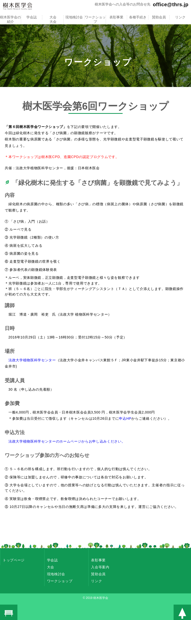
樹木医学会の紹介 (10, 19)
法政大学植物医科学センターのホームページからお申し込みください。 (66, 441)
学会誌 (31, 17)
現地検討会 (74, 17)
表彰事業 (116, 17)
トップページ (14, 560)
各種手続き (137, 17)
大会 (52, 17)
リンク (180, 17)
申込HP (125, 418)
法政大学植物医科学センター (32, 360)
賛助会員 (159, 17)
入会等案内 (100, 567)
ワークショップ (95, 19)
